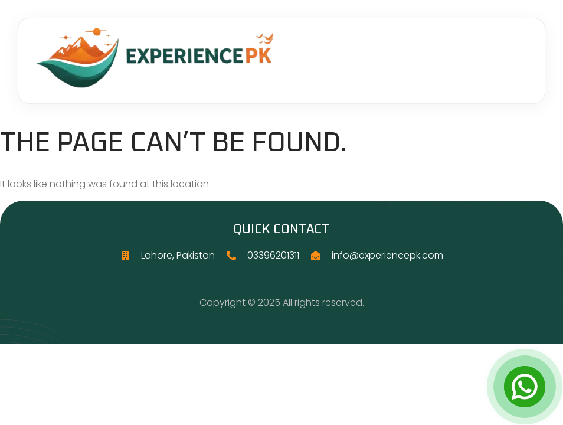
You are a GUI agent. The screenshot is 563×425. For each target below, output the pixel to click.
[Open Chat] (524, 386)
